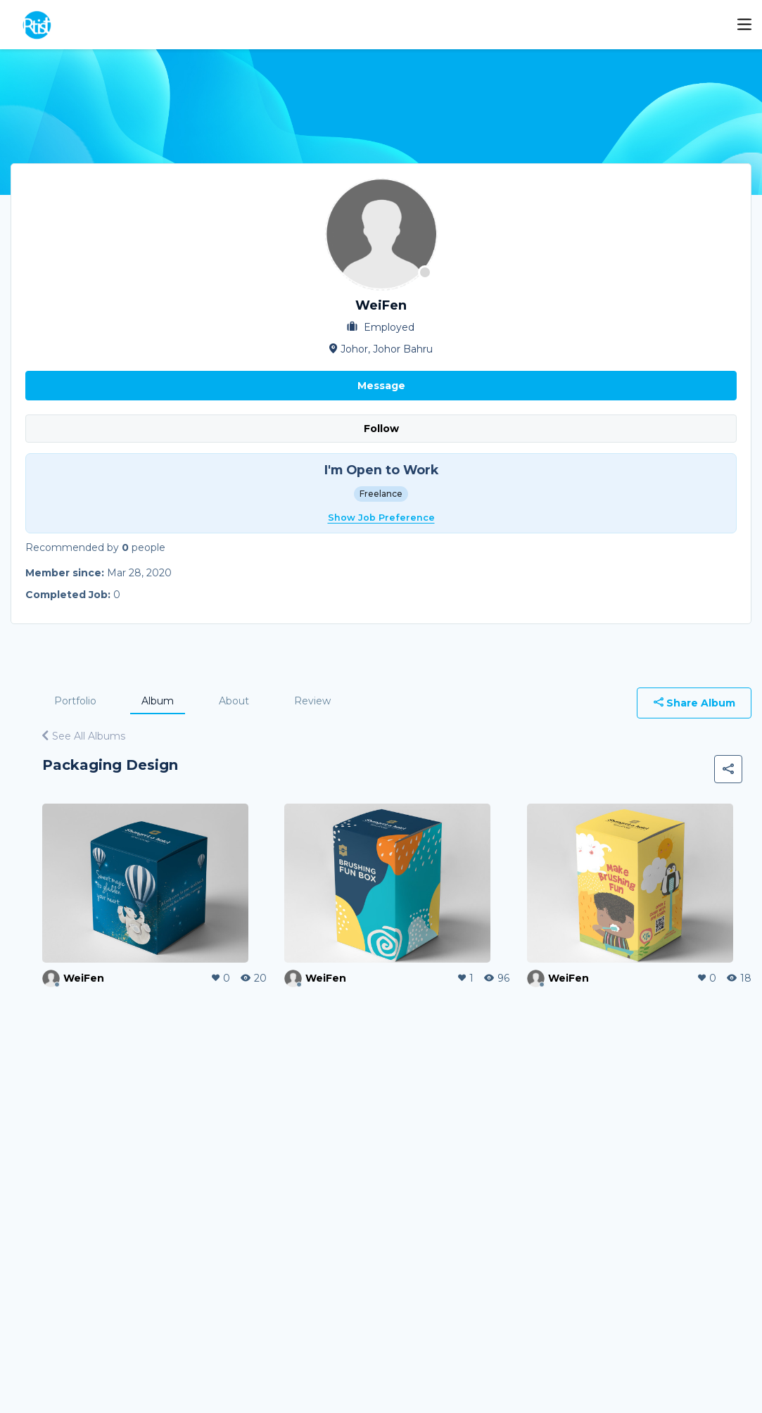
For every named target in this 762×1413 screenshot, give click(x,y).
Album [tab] (157, 701)
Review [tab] (312, 701)
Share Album (694, 703)
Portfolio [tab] (75, 701)
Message (381, 385)
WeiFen (83, 978)
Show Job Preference (381, 517)
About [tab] (234, 701)
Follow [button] (381, 428)
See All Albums (83, 736)
